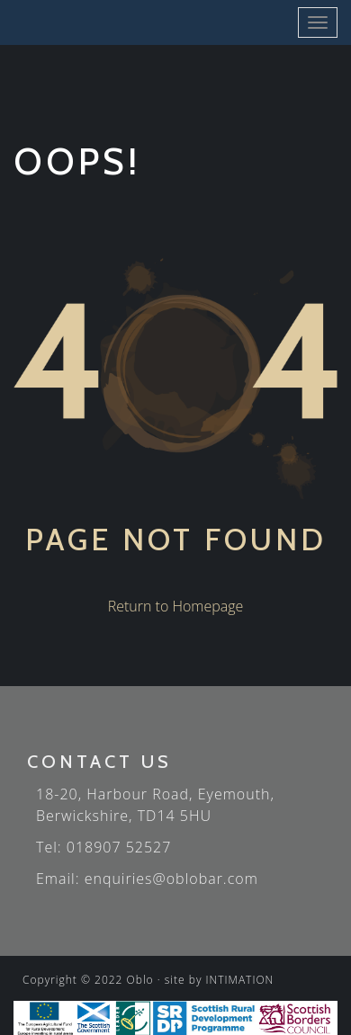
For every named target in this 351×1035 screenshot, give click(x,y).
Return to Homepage (176, 606)
